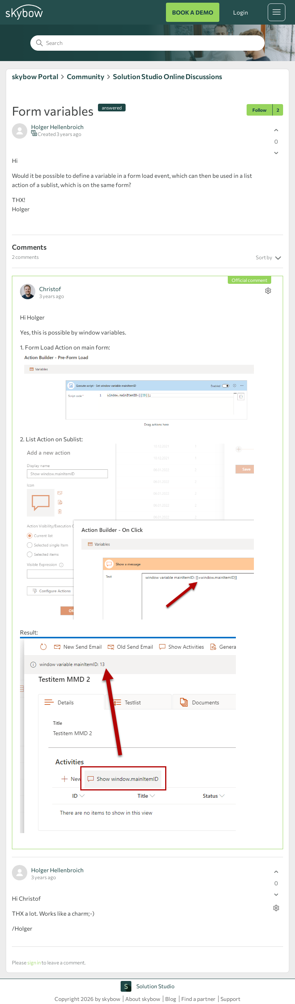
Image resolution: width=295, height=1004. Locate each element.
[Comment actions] (268, 290)
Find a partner (198, 999)
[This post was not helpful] (276, 152)
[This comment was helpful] (276, 871)
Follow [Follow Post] (259, 110)
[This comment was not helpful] (276, 894)
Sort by (269, 258)
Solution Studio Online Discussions (167, 76)
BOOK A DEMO (192, 12)
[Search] (147, 43)
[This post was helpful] (276, 130)
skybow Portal (35, 76)
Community (85, 76)
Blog (170, 999)
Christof (50, 288)
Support (230, 999)
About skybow (142, 999)
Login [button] (240, 12)
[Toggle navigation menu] (276, 12)
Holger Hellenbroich (57, 126)
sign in (34, 962)
